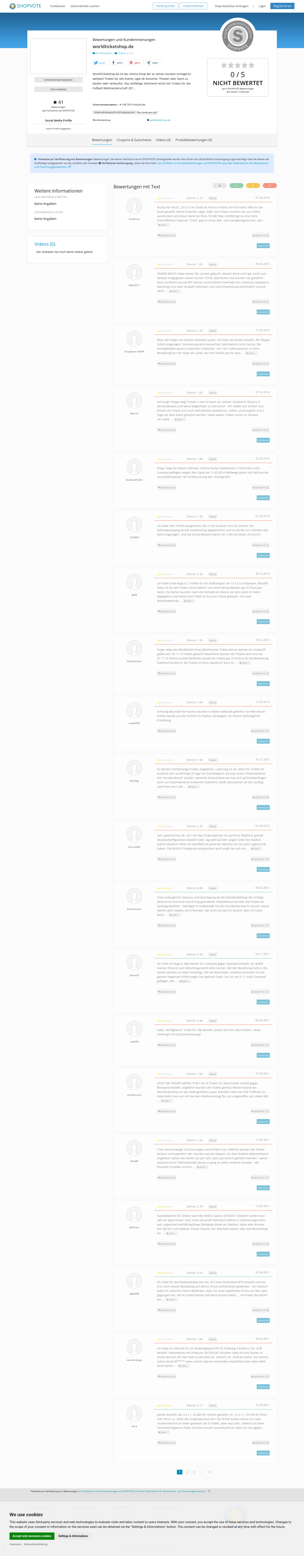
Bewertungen (102, 140)
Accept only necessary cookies (32, 1536)
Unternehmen (193, 6)
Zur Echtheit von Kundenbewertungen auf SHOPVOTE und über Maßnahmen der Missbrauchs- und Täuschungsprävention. (144, 1491)
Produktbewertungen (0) (193, 140)
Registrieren (282, 6)
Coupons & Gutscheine (134, 140)
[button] (100, 63)
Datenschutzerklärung (35, 1544)
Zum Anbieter (59, 89)
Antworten (263, 245)
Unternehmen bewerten (58, 80)
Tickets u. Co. (124, 53)
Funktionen (57, 6)
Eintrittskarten (103, 53)
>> (209, 1472)
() (261, 235)
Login (262, 6)
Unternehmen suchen (84, 6)
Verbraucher (165, 6)
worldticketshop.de (160, 120)
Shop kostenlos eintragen (232, 6)
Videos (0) (163, 140)
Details (212, 198)
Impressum (15, 1544)
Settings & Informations (73, 1536)
